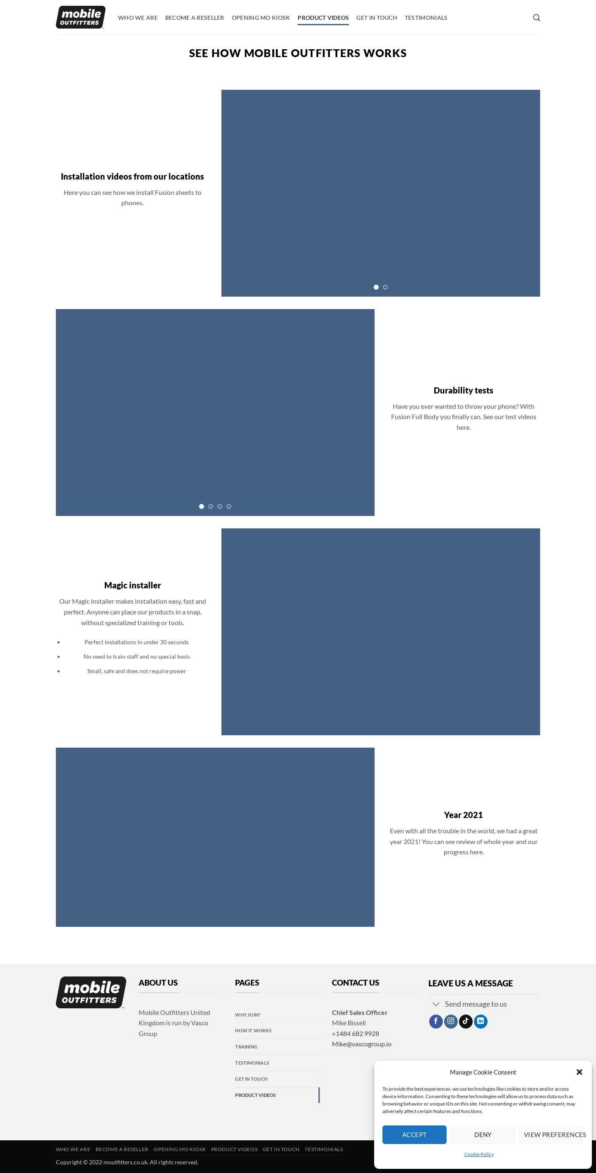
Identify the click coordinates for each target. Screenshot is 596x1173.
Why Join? (247, 1014)
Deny (483, 1134)
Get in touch (376, 17)
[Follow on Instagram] (451, 1022)
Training (246, 1046)
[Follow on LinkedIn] (481, 1022)
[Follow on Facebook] (436, 1022)
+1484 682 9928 (355, 1033)
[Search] (536, 18)
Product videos (323, 17)
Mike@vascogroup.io (362, 1044)
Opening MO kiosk (261, 17)
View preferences (554, 1134)
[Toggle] (436, 1005)
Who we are (138, 17)
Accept (414, 1134)
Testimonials (426, 17)
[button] (579, 1072)
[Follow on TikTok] (466, 1022)
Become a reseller (194, 17)
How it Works (253, 1030)
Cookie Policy (479, 1154)
